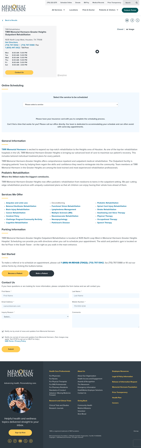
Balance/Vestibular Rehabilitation (21, 206)
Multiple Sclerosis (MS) (62, 213)
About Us (81, 371)
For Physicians (54, 376)
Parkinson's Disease (61, 222)
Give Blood (82, 414)
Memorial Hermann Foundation (124, 387)
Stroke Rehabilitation (106, 209)
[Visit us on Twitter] (26, 441)
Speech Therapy (104, 222)
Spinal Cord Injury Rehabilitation (111, 206)
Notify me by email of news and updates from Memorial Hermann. (30, 331)
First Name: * (6, 291)
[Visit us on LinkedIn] (10, 441)
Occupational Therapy (107, 219)
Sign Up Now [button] (20, 433)
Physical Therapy (105, 216)
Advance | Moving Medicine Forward (60, 394)
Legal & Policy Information (122, 376)
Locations (73, 10)
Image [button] (130, 29)
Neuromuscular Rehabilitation (65, 216)
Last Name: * (77, 291)
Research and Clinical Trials (60, 401)
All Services (58, 10)
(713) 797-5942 (12, 45)
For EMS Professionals (57, 384)
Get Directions (11, 42)
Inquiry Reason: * (8, 312)
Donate (77, 3)
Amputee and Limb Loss (17, 203)
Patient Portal (130, 10)
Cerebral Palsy (12, 216)
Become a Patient (15, 273)
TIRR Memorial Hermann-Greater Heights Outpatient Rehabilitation (25, 33)
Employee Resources (120, 371)
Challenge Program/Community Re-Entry (24, 219)
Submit (11, 349)
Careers (115, 403)
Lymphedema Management (64, 209)
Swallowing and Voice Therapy (111, 213)
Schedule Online (66, 3)
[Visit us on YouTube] (20, 441)
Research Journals (56, 408)
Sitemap (136, 431)
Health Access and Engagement (90, 379)
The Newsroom (83, 384)
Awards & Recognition (86, 382)
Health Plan (116, 398)
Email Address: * (8, 302)
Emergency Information (87, 387)
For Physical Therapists (58, 382)
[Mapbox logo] (62, 75)
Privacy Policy (20, 341)
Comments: (76, 312)
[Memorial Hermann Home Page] (13, 7)
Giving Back (82, 401)
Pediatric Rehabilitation (107, 203)
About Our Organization (87, 376)
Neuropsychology (59, 219)
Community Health (85, 405)
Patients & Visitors (108, 10)
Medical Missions (84, 408)
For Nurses (53, 379)
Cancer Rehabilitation (15, 213)
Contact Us (19, 72)
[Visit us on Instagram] (31, 441)
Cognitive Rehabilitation (17, 222)
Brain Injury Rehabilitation (17, 209)
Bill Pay (86, 3)
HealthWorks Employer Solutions (90, 390)
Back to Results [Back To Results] (9, 20)
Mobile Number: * (78, 302)
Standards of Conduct (57, 390)
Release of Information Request (124, 382)
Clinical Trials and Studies (59, 405)
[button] (127, 20)
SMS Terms (9, 341)
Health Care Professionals (59, 371)
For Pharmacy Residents (58, 387)
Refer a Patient (42, 273)
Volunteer (81, 411)
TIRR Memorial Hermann (14, 149)
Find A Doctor (89, 10)
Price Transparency (114, 3)
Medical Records (98, 3)
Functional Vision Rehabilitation (66, 206)
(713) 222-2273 (52, 3)
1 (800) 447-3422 (13, 47)
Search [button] (131, 2)
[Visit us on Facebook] (15, 441)
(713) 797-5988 (28, 45)
